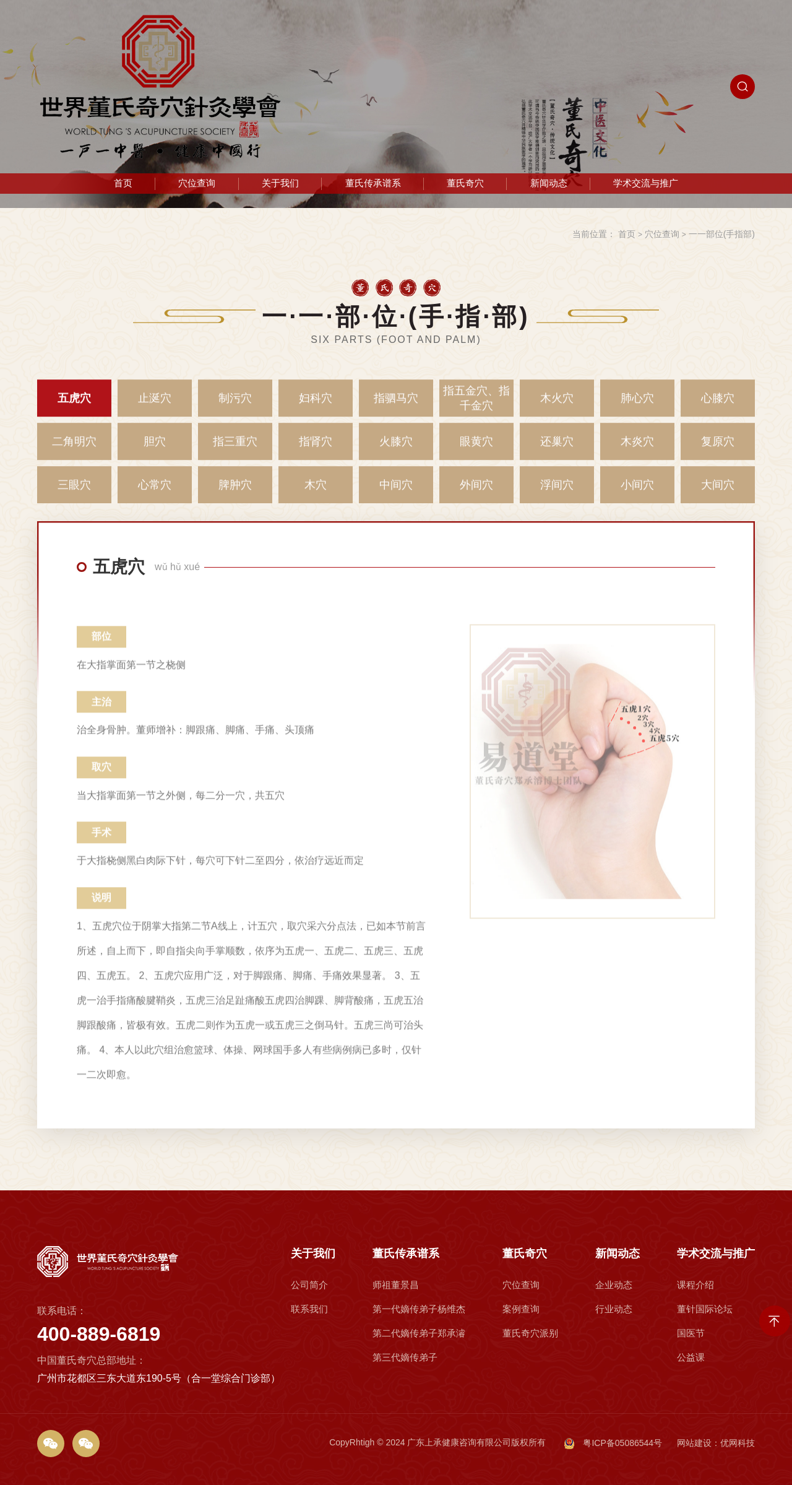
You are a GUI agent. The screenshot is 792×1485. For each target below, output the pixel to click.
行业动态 (615, 1365)
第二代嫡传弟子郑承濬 (418, 1381)
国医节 (700, 1381)
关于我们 (280, 183)
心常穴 (154, 493)
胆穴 (155, 449)
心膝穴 (717, 406)
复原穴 (717, 449)
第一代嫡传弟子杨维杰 (418, 1365)
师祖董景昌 (404, 1350)
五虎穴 (74, 406)
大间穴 (717, 493)
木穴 (315, 493)
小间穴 (637, 493)
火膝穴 (396, 449)
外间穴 (476, 493)
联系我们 (310, 1365)
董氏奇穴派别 (530, 1381)
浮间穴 (557, 493)
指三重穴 (235, 449)
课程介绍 (703, 1350)
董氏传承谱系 (373, 183)
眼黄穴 (476, 449)
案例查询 (524, 1365)
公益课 (700, 1396)
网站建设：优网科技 (716, 1443)
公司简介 (310, 1350)
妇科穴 (315, 406)
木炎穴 (637, 449)
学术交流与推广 (645, 183)
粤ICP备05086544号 (613, 1443)
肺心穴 (637, 406)
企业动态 (615, 1350)
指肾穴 (315, 449)
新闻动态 (548, 183)
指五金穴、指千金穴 (476, 406)
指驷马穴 (396, 406)
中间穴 (396, 493)
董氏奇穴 (465, 183)
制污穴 (235, 406)
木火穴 (557, 406)
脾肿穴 (235, 493)
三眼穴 (74, 493)
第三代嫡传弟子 (410, 1396)
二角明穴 (74, 449)
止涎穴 (154, 406)
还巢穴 (557, 449)
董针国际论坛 (708, 1365)
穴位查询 (196, 183)
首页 (123, 183)
